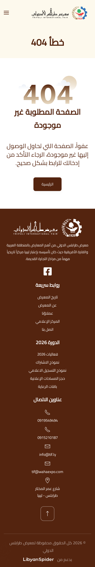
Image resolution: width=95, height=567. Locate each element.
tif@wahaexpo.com (47, 471)
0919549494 (47, 420)
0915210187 (47, 437)
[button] (6, 13)
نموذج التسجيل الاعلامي (47, 370)
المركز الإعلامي (47, 321)
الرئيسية (47, 184)
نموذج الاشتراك (47, 362)
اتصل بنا (47, 329)
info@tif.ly (47, 454)
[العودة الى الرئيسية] (60, 13)
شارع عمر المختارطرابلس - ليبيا (47, 492)
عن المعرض (47, 305)
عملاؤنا (47, 313)
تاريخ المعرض (47, 297)
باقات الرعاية (47, 386)
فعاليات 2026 (47, 354)
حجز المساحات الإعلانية (47, 378)
